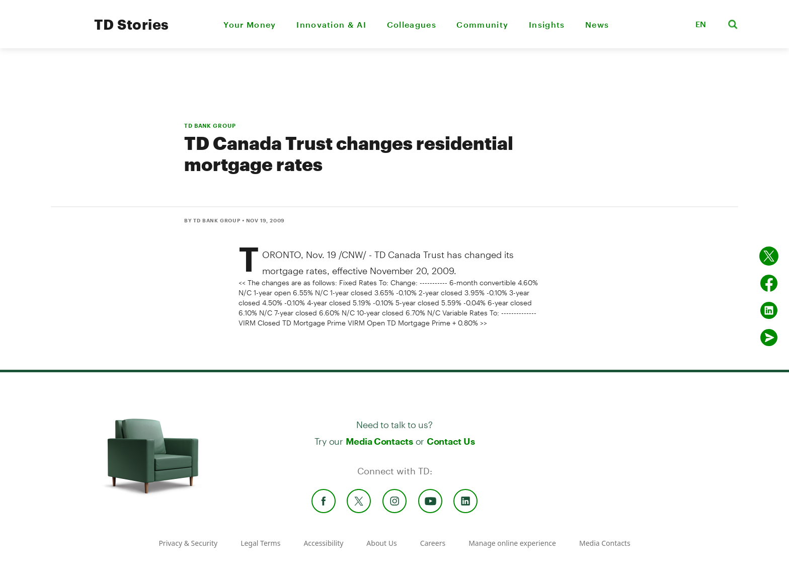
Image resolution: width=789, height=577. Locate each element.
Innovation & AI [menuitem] (331, 24)
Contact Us (451, 441)
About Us (381, 543)
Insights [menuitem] (547, 24)
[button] (675, 24)
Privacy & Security (188, 543)
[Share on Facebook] (768, 283)
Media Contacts (379, 441)
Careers (432, 543)
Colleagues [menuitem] (411, 24)
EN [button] (700, 24)
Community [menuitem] (482, 24)
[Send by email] (768, 337)
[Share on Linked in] (768, 310)
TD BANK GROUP (209, 125)
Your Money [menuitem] (249, 24)
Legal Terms (260, 543)
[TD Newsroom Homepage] (63, 33)
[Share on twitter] (768, 256)
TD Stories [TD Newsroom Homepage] (131, 24)
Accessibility (323, 543)
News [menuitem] (597, 24)
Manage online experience (512, 543)
